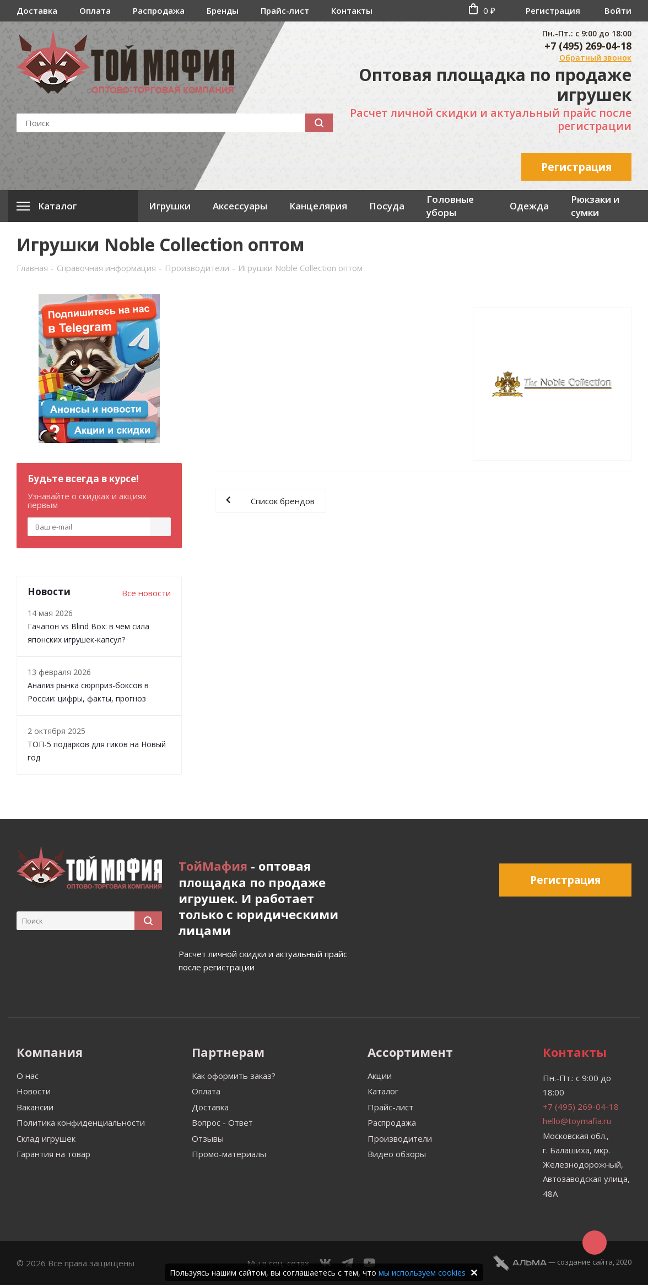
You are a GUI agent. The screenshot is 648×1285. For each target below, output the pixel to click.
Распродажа (159, 10)
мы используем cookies (422, 1272)
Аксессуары (240, 205)
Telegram (347, 1263)
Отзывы (208, 1138)
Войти (617, 10)
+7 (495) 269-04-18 (587, 45)
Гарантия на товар (53, 1153)
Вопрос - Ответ (222, 1122)
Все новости (146, 592)
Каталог (383, 1091)
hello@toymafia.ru (577, 1120)
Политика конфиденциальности (81, 1122)
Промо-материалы (229, 1153)
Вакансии (35, 1107)
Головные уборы (450, 206)
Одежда (529, 205)
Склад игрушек (46, 1138)
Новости (34, 1091)
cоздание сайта (585, 1262)
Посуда (386, 205)
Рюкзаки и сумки (595, 206)
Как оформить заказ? (234, 1075)
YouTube (369, 1263)
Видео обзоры (397, 1153)
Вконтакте (325, 1263)
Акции (380, 1075)
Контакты (351, 10)
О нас (28, 1075)
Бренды (223, 10)
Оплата (95, 10)
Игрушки (170, 205)
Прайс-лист (285, 10)
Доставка (37, 10)
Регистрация (553, 10)
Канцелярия (318, 205)
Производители (400, 1138)
